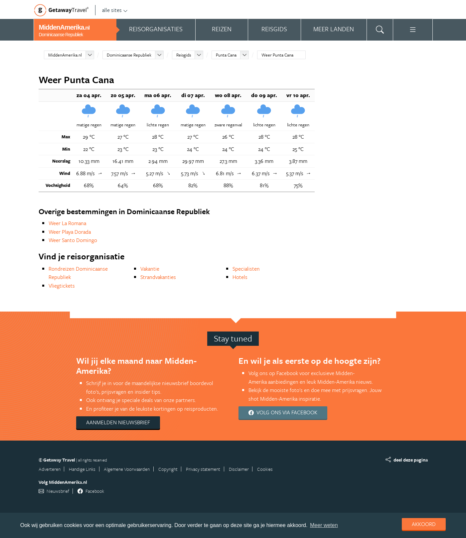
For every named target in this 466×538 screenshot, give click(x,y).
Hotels (240, 277)
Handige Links (82, 469)
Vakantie (149, 269)
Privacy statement (203, 469)
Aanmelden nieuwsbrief (118, 422)
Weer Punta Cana (277, 55)
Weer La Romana (67, 223)
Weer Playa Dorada (70, 232)
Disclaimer (239, 469)
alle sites (115, 10)
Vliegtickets (62, 286)
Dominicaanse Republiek (129, 55)
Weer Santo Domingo (73, 240)
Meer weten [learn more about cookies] (324, 525)
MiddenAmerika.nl (65, 55)
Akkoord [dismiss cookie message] (424, 524)
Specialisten (246, 269)
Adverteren (50, 469)
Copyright (168, 469)
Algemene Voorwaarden (127, 469)
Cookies (265, 469)
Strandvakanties (158, 277)
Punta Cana (226, 55)
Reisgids (183, 55)
